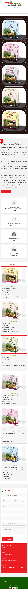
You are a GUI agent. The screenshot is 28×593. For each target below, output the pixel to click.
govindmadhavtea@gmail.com (9, 560)
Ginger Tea (14, 105)
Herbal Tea (14, 128)
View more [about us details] (6, 192)
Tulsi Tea (14, 355)
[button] (6, 554)
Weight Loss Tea (14, 82)
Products (3, 583)
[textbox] (17, 501)
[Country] (14, 518)
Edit (23, 501)
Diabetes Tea (13, 60)
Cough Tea (14, 37)
